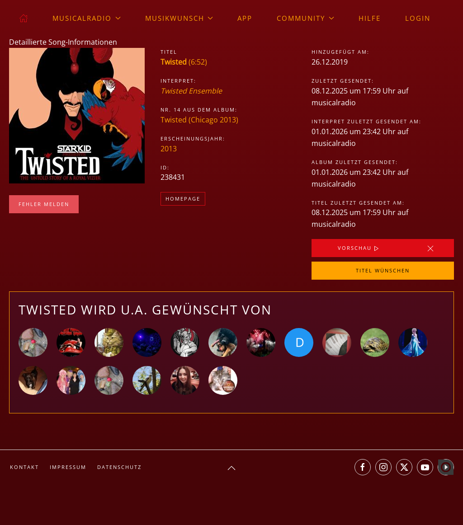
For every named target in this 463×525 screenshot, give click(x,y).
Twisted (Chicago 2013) (199, 120)
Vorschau (359, 248)
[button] (231, 468)
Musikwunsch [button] (179, 18)
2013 (169, 149)
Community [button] (305, 18)
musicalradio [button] (86, 18)
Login (417, 18)
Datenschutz (119, 467)
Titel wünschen (383, 270)
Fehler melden (44, 204)
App (244, 18)
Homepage (182, 198)
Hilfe (370, 18)
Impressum (68, 467)
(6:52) (184, 62)
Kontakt (24, 467)
